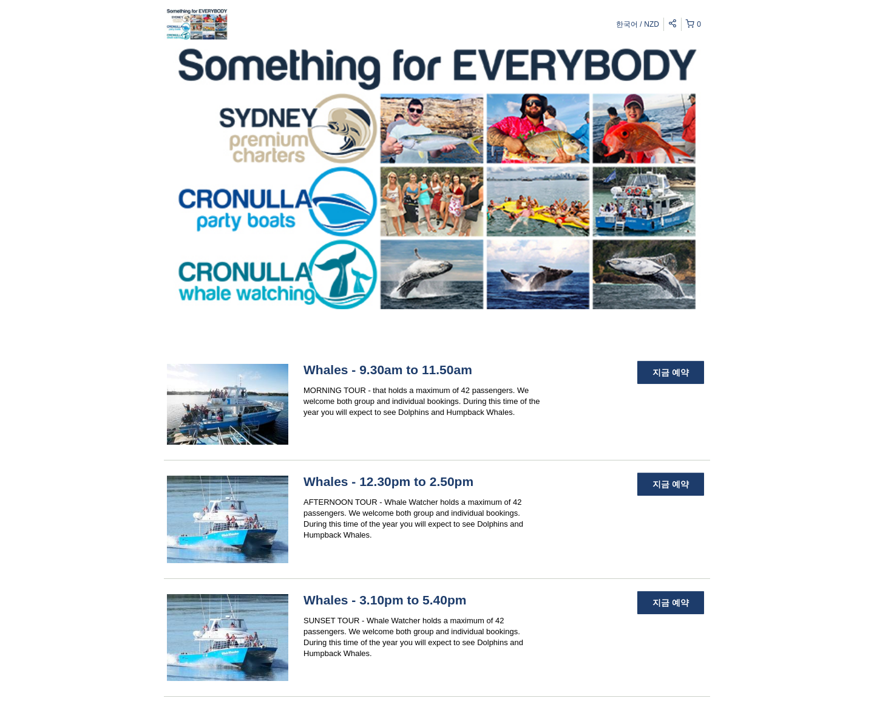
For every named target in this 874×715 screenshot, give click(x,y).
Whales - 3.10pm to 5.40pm (384, 600)
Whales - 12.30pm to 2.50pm (388, 481)
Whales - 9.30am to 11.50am (387, 370)
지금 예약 (670, 372)
